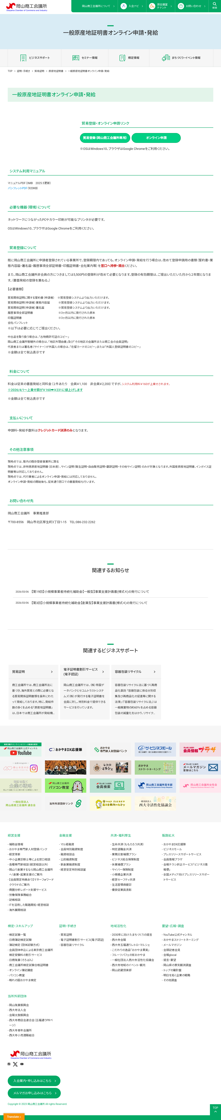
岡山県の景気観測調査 (177, 965)
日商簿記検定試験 (20, 940)
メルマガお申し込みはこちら (32, 1093)
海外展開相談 (17, 910)
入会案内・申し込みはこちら (32, 1081)
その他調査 (170, 980)
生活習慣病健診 (122, 884)
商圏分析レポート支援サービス (28, 890)
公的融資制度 (69, 859)
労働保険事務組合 (20, 895)
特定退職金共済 (122, 849)
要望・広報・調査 (173, 926)
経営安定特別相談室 (73, 869)
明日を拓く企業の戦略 (176, 975)
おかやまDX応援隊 (174, 844)
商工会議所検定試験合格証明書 (28, 965)
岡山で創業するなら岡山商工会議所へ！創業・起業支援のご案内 (31, 872)
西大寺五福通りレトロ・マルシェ (131, 945)
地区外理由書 (58, 341)
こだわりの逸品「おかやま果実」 (131, 950)
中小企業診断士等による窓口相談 (29, 859)
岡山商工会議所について (96, 6)
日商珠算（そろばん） (21, 960)
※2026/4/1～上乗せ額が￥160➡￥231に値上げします (45, 390)
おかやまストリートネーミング (180, 940)
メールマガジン (172, 945)
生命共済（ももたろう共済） (128, 844)
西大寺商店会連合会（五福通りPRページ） (31, 1023)
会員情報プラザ (172, 859)
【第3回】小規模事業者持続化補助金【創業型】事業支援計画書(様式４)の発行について (89, 603)
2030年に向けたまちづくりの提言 (132, 934)
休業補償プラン (121, 864)
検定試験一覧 (17, 934)
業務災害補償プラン (124, 854)
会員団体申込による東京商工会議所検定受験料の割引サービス (31, 952)
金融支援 (65, 835)
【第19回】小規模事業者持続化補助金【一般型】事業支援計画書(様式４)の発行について (90, 592)
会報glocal (170, 955)
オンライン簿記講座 (21, 970)
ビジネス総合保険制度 (125, 859)
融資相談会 (68, 854)
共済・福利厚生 (120, 835)
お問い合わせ (193, 6)
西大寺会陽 (119, 940)
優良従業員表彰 (122, 890)
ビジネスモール (172, 849)
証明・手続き (23, 71)
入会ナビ (134, 6)
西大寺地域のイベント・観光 (128, 965)
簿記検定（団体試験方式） (24, 945)
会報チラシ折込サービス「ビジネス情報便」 (185, 867)
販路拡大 (168, 835)
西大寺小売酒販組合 (21, 1035)
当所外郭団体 (17, 996)
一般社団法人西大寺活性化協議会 (133, 960)
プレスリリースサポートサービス (182, 854)
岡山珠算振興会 (19, 1005)
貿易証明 (39, 71)
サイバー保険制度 (123, 869)
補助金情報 (16, 844)
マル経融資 (67, 844)
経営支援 (14, 835)
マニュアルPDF (16, 183)
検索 (214, 5)
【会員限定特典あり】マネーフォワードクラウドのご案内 (31, 882)
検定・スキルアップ (20, 926)
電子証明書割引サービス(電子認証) (81, 672)
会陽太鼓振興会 (19, 1015)
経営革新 (14, 854)
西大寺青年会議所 (20, 1030)
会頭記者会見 (171, 950)
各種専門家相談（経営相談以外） (28, 864)
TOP (10, 71)
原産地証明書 (56, 71)
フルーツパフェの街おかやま (128, 955)
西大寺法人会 (17, 1010)
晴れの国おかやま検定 (22, 980)
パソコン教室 (17, 975)
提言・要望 (169, 960)
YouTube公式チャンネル (177, 934)
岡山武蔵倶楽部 (122, 970)
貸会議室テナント (162, 6)
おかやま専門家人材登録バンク (28, 849)
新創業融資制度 (70, 864)
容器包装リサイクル (128, 672)
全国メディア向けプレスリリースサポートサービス (186, 877)
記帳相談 (14, 900)
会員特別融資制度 (72, 849)
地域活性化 (118, 926)
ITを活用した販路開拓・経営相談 (29, 905)
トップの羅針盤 (172, 970)
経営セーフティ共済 (123, 879)
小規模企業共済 (122, 874)
